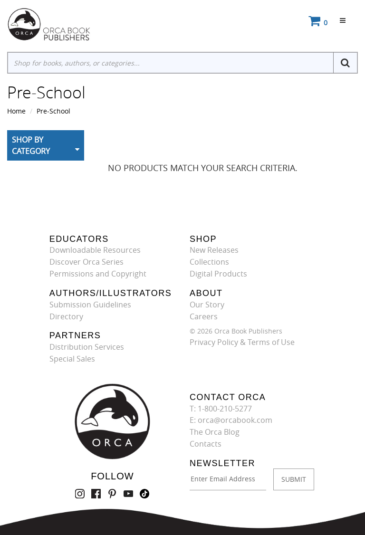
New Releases (214, 250)
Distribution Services (86, 347)
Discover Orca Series (86, 262)
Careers (204, 316)
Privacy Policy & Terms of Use (242, 342)
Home (16, 110)
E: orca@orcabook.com (231, 420)
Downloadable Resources (95, 250)
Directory (66, 316)
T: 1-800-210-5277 (221, 408)
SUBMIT (293, 479)
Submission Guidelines (90, 304)
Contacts (205, 444)
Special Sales (72, 358)
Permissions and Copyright (97, 273)
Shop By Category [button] (31, 145)
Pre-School (53, 110)
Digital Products (218, 273)
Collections (209, 262)
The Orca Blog (215, 432)
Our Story (207, 304)
